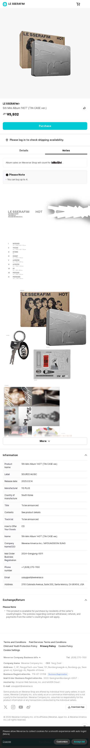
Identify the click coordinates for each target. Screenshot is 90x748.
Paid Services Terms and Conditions (47, 642)
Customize (62, 742)
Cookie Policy (65, 646)
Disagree (7, 742)
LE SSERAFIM (10, 103)
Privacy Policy (48, 646)
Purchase (45, 126)
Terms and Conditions (14, 642)
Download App (76, 707)
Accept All (79, 742)
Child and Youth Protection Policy (20, 646)
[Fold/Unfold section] (45, 455)
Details (23, 150)
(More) (6, 734)
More (45, 441)
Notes (66, 150)
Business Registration (58, 674)
